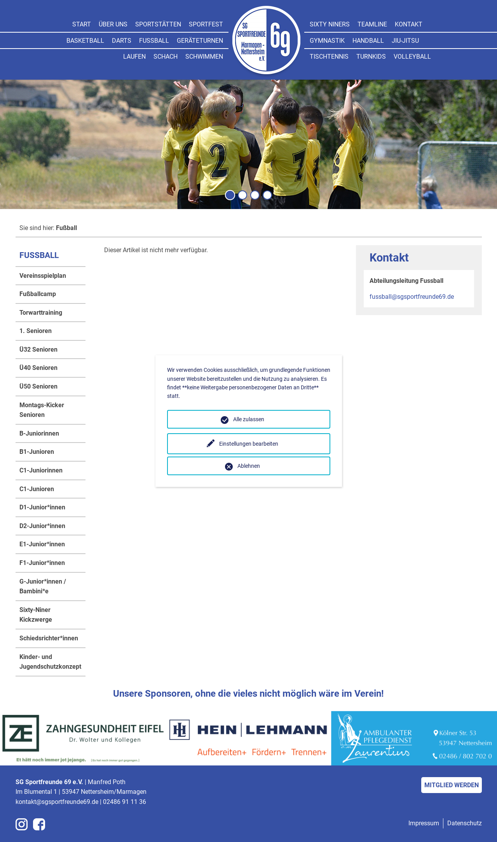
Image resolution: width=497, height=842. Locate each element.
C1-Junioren (36, 489)
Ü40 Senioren (38, 367)
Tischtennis (329, 56)
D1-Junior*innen (42, 507)
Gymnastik (327, 40)
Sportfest (206, 24)
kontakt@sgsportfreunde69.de (57, 801)
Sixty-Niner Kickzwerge (35, 615)
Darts (121, 40)
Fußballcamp (37, 294)
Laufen (134, 56)
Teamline (372, 24)
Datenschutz (464, 823)
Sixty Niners (330, 24)
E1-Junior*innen (42, 544)
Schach (165, 56)
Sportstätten (158, 24)
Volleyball (412, 56)
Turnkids (371, 56)
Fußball (154, 40)
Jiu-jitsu (405, 40)
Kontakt (408, 24)
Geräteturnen (200, 40)
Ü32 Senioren (38, 349)
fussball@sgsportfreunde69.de (412, 296)
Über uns (113, 24)
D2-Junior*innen (42, 526)
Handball (368, 40)
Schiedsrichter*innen (48, 638)
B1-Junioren (36, 451)
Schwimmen (204, 56)
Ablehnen (248, 466)
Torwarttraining (40, 312)
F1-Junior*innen (42, 563)
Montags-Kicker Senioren (41, 410)
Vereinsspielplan (42, 275)
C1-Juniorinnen (41, 470)
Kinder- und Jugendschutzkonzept (50, 662)
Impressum (423, 823)
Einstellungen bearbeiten (248, 444)
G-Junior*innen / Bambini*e (42, 586)
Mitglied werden (451, 785)
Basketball (85, 40)
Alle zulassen (248, 419)
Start (81, 24)
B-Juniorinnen (39, 433)
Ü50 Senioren (38, 386)
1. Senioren (35, 331)
